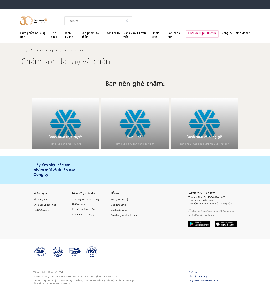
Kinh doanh (243, 33)
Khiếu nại (192, 272)
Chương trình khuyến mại (202, 34)
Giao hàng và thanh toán (124, 215)
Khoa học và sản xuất (44, 204)
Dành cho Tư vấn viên (134, 35)
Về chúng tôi (40, 199)
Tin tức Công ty (41, 209)
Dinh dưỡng (69, 35)
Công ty (227, 33)
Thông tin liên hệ (119, 199)
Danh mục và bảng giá (84, 214)
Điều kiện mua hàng (197, 276)
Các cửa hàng (118, 204)
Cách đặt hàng (119, 209)
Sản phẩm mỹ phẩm (90, 35)
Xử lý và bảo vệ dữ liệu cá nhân (203, 280)
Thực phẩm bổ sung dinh (33, 35)
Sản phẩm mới (174, 35)
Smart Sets (156, 35)
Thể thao (54, 35)
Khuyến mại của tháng (84, 209)
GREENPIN (113, 33)
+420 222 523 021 (201, 193)
